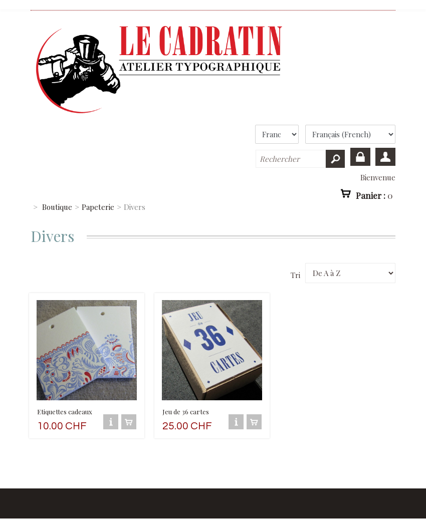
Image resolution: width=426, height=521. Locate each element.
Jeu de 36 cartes (185, 411)
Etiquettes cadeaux (64, 411)
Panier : (374, 195)
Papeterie (98, 207)
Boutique (57, 207)
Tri (295, 275)
